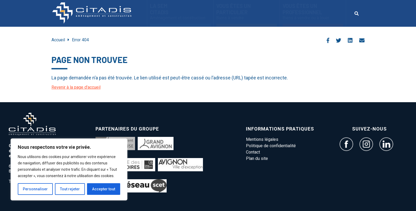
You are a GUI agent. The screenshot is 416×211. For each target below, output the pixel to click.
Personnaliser (35, 189)
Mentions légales (262, 139)
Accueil (58, 39)
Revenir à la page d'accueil (76, 87)
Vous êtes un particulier (246, 11)
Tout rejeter (70, 189)
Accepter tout (103, 189)
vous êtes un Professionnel (313, 11)
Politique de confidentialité (271, 145)
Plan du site (257, 158)
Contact (253, 152)
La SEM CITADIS (180, 11)
